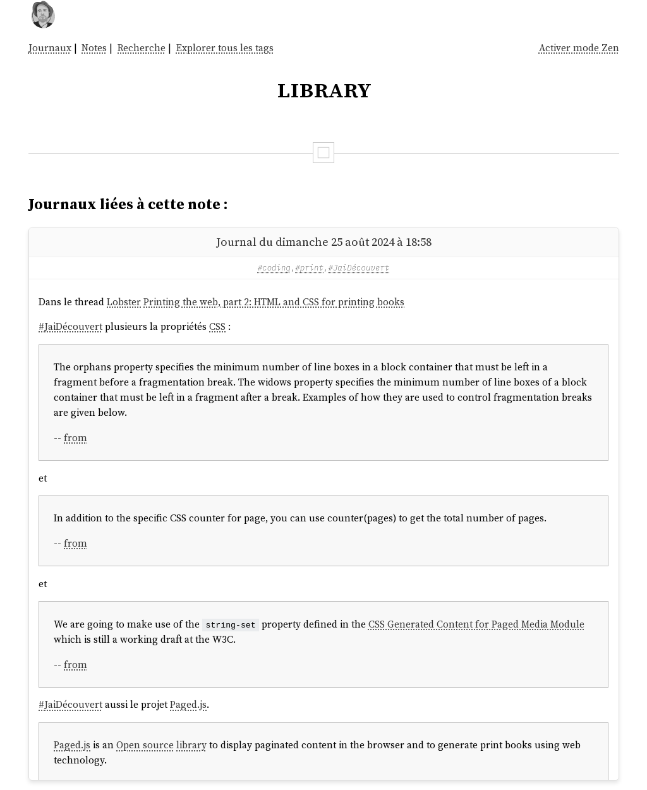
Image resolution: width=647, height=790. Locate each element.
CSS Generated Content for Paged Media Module (476, 624)
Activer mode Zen (579, 47)
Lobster (124, 301)
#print (309, 267)
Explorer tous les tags (225, 47)
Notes (94, 47)
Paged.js (188, 704)
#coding (274, 267)
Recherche (142, 47)
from (75, 437)
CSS (217, 326)
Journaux (49, 47)
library (191, 744)
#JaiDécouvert (358, 267)
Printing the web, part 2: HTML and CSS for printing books (273, 301)
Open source (145, 744)
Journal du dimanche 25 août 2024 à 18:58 (324, 242)
